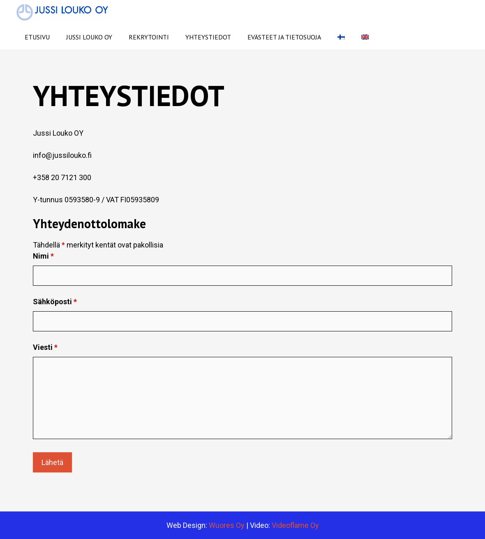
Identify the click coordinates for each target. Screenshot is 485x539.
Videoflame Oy (295, 525)
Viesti (45, 347)
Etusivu (37, 37)
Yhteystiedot (208, 37)
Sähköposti (55, 301)
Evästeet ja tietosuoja (284, 37)
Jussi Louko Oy (89, 37)
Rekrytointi (149, 37)
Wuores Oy (227, 525)
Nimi (43, 256)
